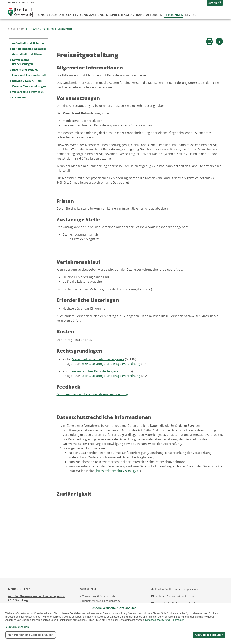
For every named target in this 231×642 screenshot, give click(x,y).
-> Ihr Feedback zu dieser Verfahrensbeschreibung (92, 394)
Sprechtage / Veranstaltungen (136, 15)
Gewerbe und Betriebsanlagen (22, 62)
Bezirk (190, 15)
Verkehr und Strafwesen (28, 92)
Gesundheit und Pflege (27, 54)
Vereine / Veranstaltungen (29, 86)
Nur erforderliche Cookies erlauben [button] (30, 634)
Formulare (19, 97)
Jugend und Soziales (25, 69)
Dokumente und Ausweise (29, 48)
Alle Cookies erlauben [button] (209, 634)
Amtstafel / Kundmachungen (84, 15)
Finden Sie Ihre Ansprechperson (174, 589)
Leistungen (173, 15)
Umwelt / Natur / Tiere (27, 80)
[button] (17, 626)
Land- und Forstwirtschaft (29, 75)
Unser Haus (47, 15)
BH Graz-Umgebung (40, 29)
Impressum (178, 619)
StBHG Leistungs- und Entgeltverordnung (111, 364)
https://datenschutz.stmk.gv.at (118, 471)
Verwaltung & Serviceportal (99, 596)
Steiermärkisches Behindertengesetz (98, 359)
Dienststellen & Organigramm (101, 601)
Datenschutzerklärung (157, 619)
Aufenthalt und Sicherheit (29, 43)
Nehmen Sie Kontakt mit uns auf (174, 596)
